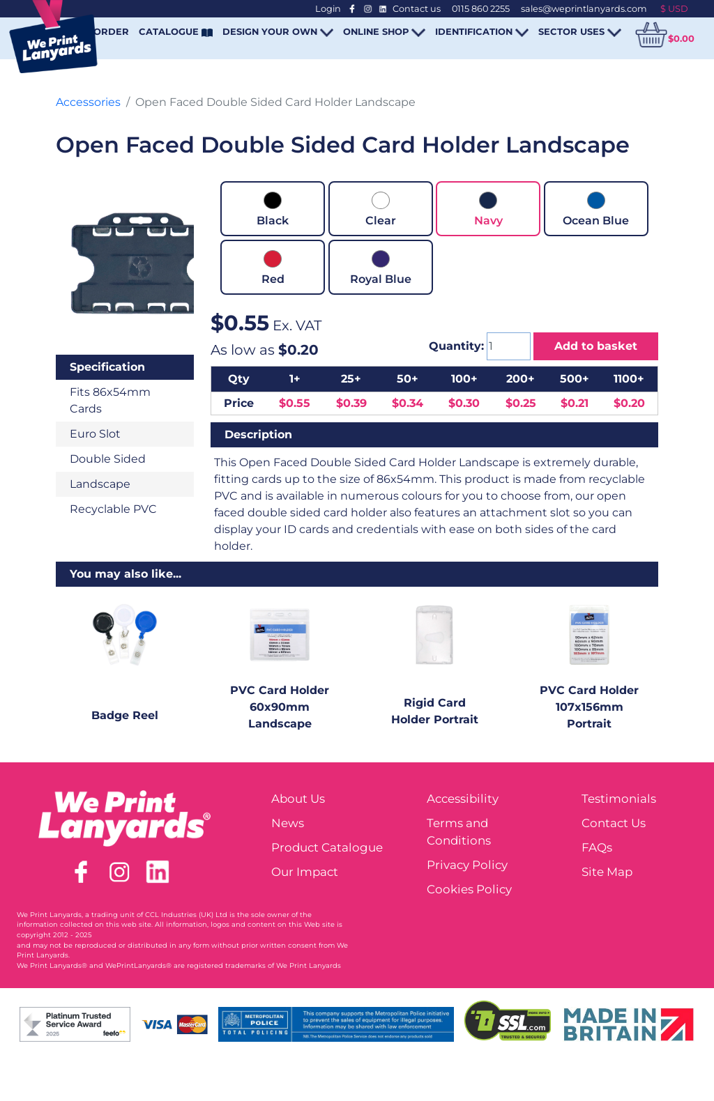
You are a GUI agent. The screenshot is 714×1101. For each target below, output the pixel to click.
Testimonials (619, 799)
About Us (298, 799)
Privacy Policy (467, 865)
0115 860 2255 (481, 8)
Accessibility (463, 799)
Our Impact (304, 872)
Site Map (607, 872)
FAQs (597, 847)
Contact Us (614, 823)
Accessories (88, 102)
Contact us (417, 8)
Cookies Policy (469, 889)
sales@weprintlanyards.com (584, 8)
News (287, 823)
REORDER (104, 31)
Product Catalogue (327, 847)
